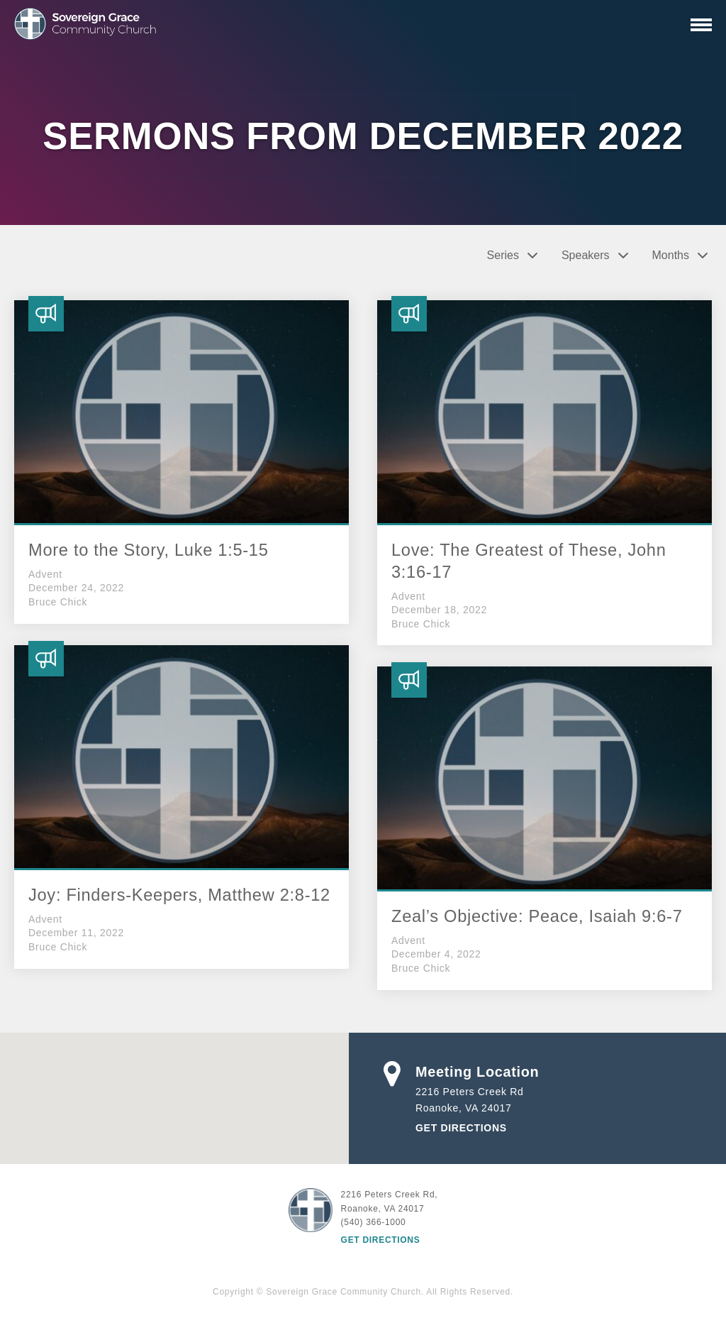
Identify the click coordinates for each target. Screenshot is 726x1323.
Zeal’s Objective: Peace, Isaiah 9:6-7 (537, 916)
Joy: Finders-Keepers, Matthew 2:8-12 (179, 895)
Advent (45, 574)
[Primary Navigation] (701, 25)
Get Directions (461, 1127)
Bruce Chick (57, 602)
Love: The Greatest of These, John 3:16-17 (528, 561)
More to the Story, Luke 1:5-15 (148, 550)
